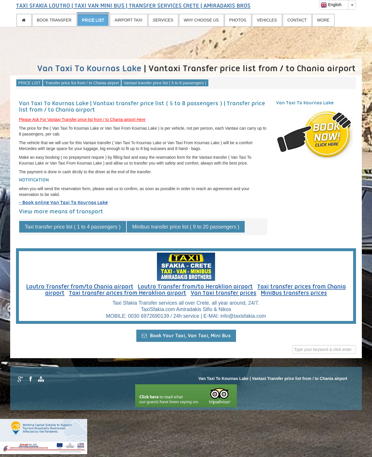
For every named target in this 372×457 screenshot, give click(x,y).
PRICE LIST (93, 20)
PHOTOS (237, 20)
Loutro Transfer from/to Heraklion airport (195, 287)
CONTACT (297, 20)
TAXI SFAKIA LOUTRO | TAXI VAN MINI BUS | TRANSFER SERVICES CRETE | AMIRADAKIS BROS (133, 6)
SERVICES (163, 20)
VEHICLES (267, 20)
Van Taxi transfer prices (223, 293)
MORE (323, 20)
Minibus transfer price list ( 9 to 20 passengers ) (185, 227)
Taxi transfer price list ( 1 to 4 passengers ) (73, 227)
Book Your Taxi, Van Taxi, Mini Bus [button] (186, 335)
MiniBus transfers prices (294, 293)
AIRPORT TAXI (128, 20)
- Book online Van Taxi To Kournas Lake (63, 202)
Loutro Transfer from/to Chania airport (79, 287)
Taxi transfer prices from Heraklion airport (127, 293)
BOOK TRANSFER (54, 20)
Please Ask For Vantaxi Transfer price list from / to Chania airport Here (82, 119)
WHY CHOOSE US (201, 20)
